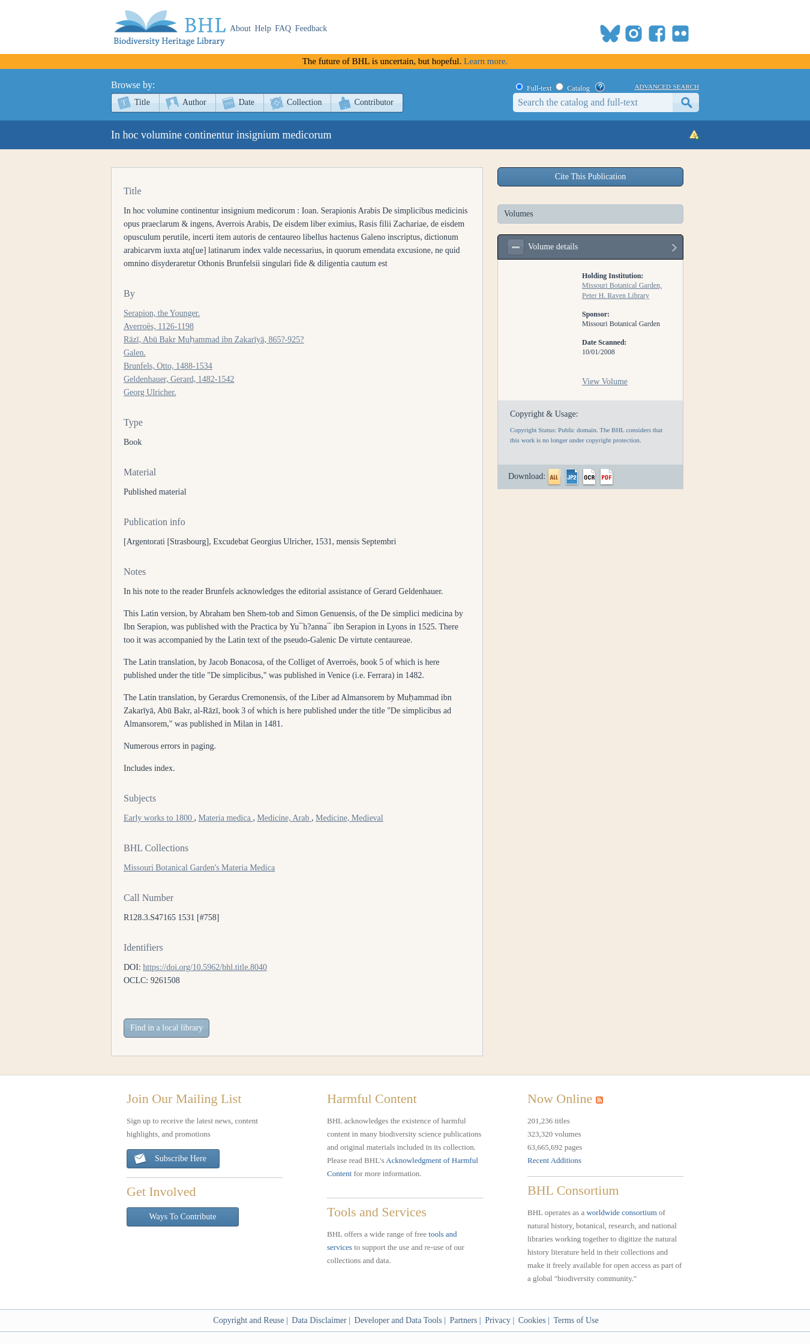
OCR (589, 477)
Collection (304, 102)
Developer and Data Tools (398, 1320)
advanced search (667, 86)
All (554, 477)
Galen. (135, 352)
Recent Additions (554, 1160)
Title (142, 102)
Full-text (539, 88)
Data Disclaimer (319, 1320)
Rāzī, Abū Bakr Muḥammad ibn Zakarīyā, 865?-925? (214, 339)
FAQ (283, 28)
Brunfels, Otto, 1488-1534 (168, 365)
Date (246, 102)
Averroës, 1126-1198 (159, 326)
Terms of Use (575, 1320)
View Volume (605, 381)
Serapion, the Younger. (162, 313)
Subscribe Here (169, 1159)
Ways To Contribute (183, 1216)
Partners (463, 1320)
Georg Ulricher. (150, 392)
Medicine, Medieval (349, 817)
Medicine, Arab (284, 817)
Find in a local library (166, 1027)
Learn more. (486, 61)
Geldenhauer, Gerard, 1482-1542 (179, 379)
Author (194, 102)
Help (263, 28)
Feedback (311, 28)
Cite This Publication (590, 176)
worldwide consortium (621, 1212)
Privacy (498, 1320)
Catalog (578, 88)
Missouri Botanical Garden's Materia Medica (199, 867)
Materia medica (225, 817)
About (240, 28)
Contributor (373, 102)
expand (515, 247)
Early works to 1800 (159, 817)
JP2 (572, 477)
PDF (606, 477)
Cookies (532, 1320)
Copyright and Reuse (248, 1320)
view (675, 250)
